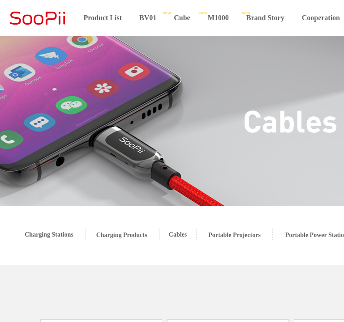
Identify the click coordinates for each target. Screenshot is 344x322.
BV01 (147, 17)
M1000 (218, 17)
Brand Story (265, 17)
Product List (103, 17)
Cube (182, 17)
